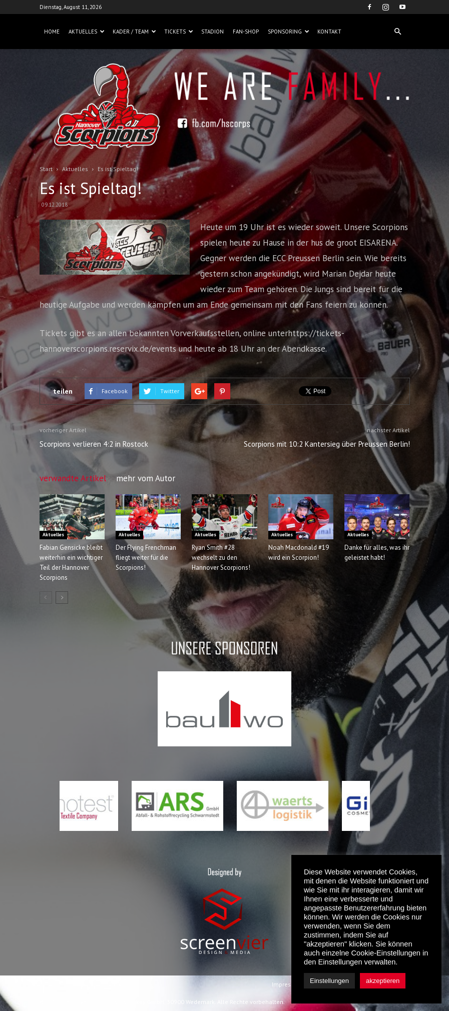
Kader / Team (134, 31)
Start (46, 169)
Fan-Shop (246, 31)
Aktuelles (87, 31)
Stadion (212, 31)
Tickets (178, 31)
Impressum (287, 984)
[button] (398, 32)
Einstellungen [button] (329, 980)
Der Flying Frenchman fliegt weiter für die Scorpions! (146, 557)
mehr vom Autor (145, 478)
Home (52, 31)
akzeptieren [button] (382, 980)
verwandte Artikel (73, 478)
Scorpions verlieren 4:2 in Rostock (94, 444)
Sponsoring (288, 31)
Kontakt (329, 31)
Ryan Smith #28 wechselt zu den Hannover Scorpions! (221, 557)
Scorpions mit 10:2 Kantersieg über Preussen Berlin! (327, 444)
